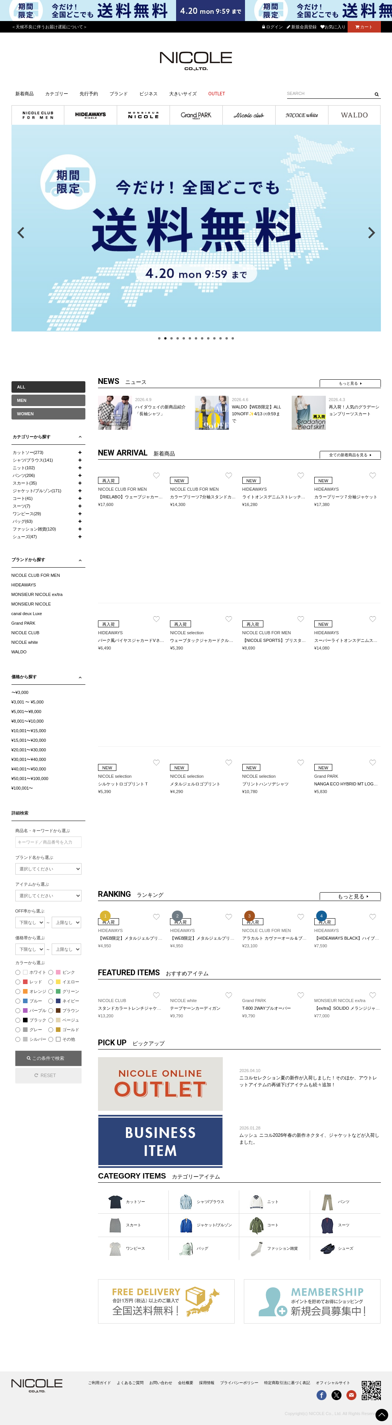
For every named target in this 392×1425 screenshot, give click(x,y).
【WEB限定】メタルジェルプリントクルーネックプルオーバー (229, 938)
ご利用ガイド (99, 1383)
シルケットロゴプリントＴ (123, 784)
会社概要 (185, 1383)
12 (226, 338)
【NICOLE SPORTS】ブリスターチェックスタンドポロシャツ (301, 640)
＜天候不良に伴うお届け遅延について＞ (49, 26)
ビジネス (148, 93)
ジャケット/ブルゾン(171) (37, 490)
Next (371, 232)
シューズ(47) (25, 536)
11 (220, 338)
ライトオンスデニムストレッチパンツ (278, 497)
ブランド (118, 93)
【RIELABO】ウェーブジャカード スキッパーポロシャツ (152, 497)
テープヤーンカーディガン (195, 1008)
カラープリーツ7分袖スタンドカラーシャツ (211, 497)
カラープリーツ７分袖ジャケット (345, 497)
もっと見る (348, 383)
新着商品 (24, 93)
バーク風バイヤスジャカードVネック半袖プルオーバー (150, 640)
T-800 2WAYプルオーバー (266, 1008)
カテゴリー (56, 93)
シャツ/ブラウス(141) (33, 460)
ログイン (272, 26)
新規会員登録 (302, 26)
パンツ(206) (24, 475)
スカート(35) (25, 483)
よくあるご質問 (130, 1383)
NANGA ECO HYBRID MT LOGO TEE (350, 784)
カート (364, 26)
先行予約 (89, 93)
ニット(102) (24, 467)
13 (233, 338)
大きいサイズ (183, 93)
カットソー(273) (28, 452)
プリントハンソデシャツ (265, 784)
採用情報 (206, 1383)
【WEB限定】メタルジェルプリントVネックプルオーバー (152, 938)
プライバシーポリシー (239, 1383)
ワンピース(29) (27, 513)
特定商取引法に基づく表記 (287, 1383)
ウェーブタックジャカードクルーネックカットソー (218, 640)
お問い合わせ (160, 1383)
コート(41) (23, 498)
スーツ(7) (21, 506)
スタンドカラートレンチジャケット (131, 1008)
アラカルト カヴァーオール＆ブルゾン (278, 938)
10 (214, 338)
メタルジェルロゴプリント (195, 784)
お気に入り (333, 26)
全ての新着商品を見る (348, 455)
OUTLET (216, 93)
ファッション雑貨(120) (34, 529)
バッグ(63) (23, 521)
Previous (20, 232)
